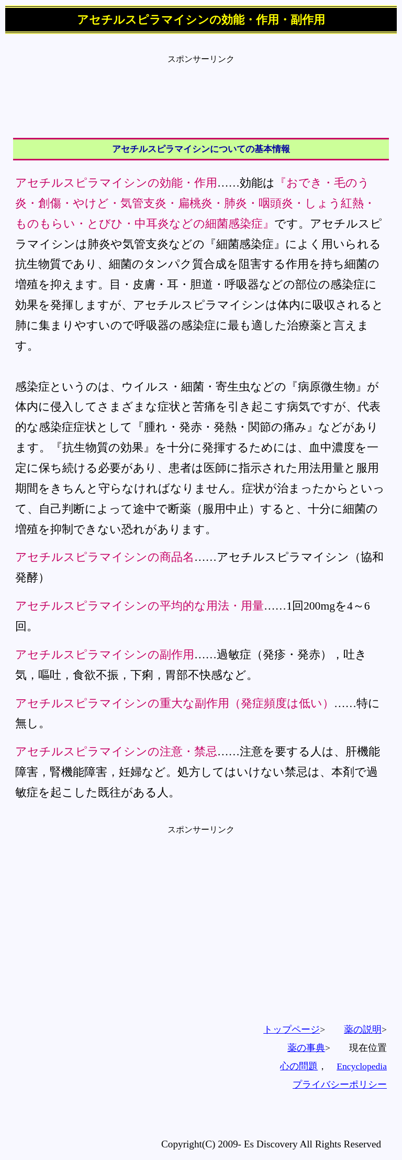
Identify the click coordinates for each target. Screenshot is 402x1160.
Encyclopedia (362, 1066)
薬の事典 (306, 1048)
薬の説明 (363, 1029)
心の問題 (299, 1066)
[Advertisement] (201, 88)
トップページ (291, 1029)
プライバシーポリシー (340, 1084)
